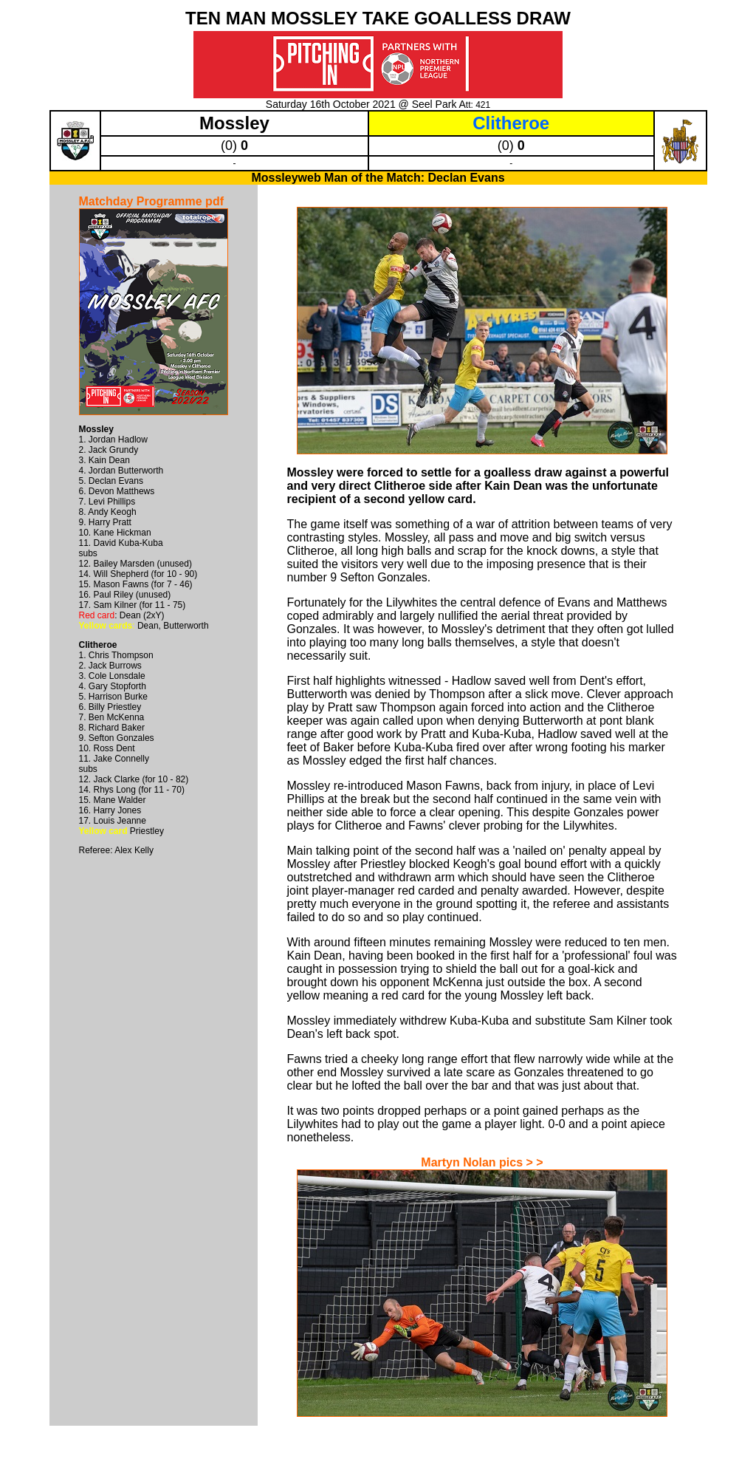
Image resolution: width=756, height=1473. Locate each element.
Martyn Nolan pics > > (482, 1162)
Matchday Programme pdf (151, 201)
